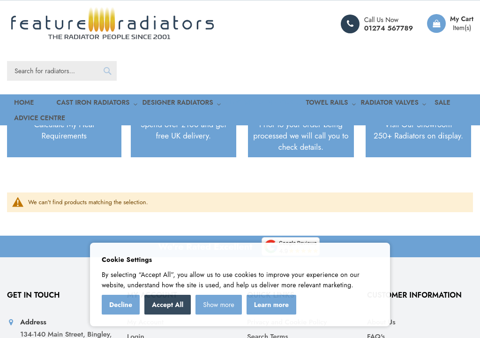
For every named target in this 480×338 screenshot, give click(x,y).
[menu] (240, 103)
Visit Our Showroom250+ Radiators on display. (418, 221)
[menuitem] (71, 103)
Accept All (167, 304)
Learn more (271, 304)
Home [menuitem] (16, 103)
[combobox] (62, 71)
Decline (120, 304)
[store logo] (112, 23)
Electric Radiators (67, 176)
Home (22, 176)
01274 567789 (388, 28)
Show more (218, 304)
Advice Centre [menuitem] (429, 103)
